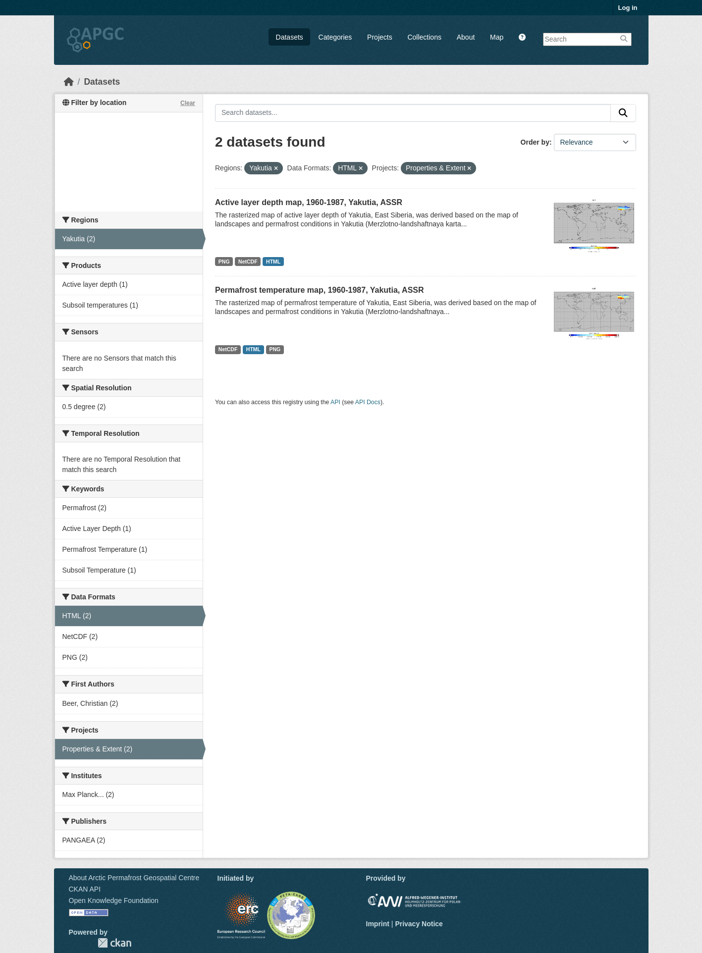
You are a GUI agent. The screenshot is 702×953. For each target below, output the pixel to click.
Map (496, 37)
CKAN (114, 943)
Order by (535, 142)
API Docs (367, 402)
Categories (335, 37)
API (335, 402)
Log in (628, 7)
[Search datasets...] (413, 113)
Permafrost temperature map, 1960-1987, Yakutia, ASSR (319, 290)
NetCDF (248, 262)
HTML (273, 262)
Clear (187, 103)
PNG (224, 262)
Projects (379, 37)
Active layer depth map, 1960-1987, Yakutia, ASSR (308, 202)
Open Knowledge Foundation (114, 900)
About (466, 37)
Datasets (289, 37)
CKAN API (85, 889)
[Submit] (623, 113)
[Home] (69, 82)
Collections (424, 37)
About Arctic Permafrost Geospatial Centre (134, 878)
